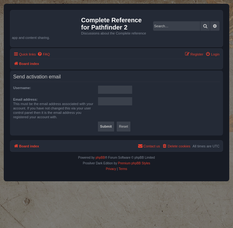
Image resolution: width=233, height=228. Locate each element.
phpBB (100, 157)
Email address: (25, 99)
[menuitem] (43, 54)
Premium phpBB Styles (134, 163)
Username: (22, 88)
